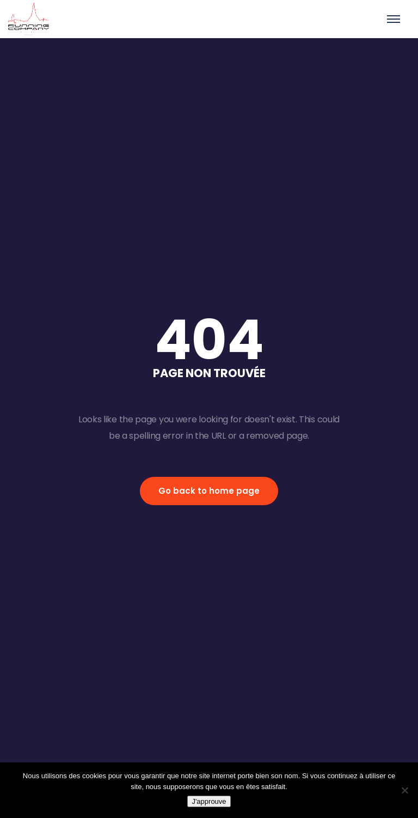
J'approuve (209, 801)
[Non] (404, 790)
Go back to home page (209, 490)
